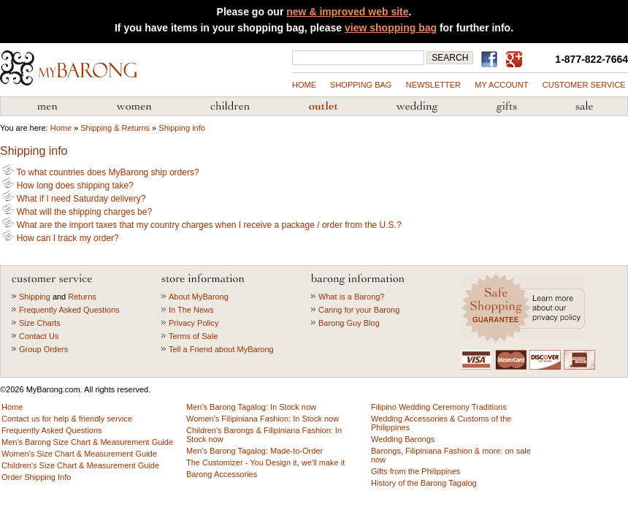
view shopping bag (391, 28)
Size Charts (40, 323)
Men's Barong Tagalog (47, 107)
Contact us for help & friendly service (66, 418)
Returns (82, 296)
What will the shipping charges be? (77, 212)
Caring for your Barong (358, 309)
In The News (191, 309)
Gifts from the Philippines (507, 107)
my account (501, 84)
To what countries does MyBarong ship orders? (100, 172)
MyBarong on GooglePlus (517, 60)
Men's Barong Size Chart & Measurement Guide (87, 442)
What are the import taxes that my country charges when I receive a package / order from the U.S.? (201, 225)
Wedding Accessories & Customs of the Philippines (417, 107)
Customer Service (584, 84)
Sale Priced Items (584, 107)
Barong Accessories (221, 474)
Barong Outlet (322, 107)
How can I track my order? (60, 238)
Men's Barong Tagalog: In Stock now (251, 407)
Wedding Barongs (402, 439)
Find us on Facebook (491, 59)
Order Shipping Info (36, 477)
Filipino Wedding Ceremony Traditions (439, 407)
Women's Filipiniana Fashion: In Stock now (262, 418)
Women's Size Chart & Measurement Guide (79, 453)
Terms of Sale (193, 336)
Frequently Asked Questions (69, 309)
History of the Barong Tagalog (424, 483)
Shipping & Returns (115, 127)
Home (304, 84)
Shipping (34, 296)
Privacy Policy (193, 323)
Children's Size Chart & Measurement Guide (80, 465)
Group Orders (43, 349)
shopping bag (360, 84)
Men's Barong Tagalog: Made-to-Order (254, 450)
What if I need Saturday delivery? (73, 199)
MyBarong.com (68, 67)
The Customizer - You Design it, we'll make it (265, 462)
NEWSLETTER (433, 84)
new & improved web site (347, 12)
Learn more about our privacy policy (525, 308)
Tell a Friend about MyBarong (221, 349)
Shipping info (181, 127)
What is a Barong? (351, 296)
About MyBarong (199, 296)
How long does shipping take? (67, 185)
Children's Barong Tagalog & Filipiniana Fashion (230, 107)
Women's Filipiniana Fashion (134, 107)
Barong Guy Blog (349, 323)
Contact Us (38, 336)
